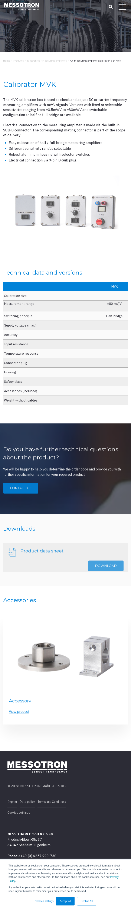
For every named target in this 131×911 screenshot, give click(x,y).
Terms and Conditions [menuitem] (51, 802)
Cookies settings (18, 813)
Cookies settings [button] (44, 901)
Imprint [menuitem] (12, 802)
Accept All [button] (65, 901)
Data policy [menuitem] (27, 802)
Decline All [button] (87, 901)
